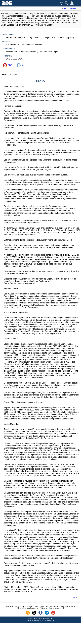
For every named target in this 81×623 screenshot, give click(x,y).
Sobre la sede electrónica (23, 606)
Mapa (36, 606)
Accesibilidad (54, 606)
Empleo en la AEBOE (56, 608)
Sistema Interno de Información (27, 608)
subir (75, 597)
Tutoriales (43, 608)
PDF (10, 65)
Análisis (13, 74)
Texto (4, 74)
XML (24, 65)
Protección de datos (68, 606)
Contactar (9, 606)
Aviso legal (44, 606)
